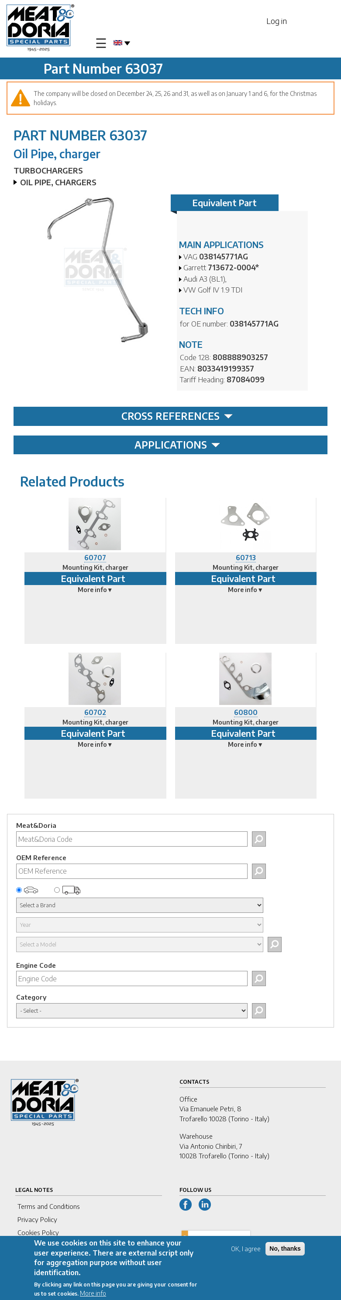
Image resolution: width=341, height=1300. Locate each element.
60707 (95, 557)
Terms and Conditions (48, 1206)
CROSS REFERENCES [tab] (177, 416)
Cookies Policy (38, 1232)
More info (93, 1295)
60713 (246, 557)
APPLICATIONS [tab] (177, 445)
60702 (95, 712)
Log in (276, 21)
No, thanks (285, 1250)
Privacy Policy (37, 1219)
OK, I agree (246, 1251)
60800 (246, 712)
